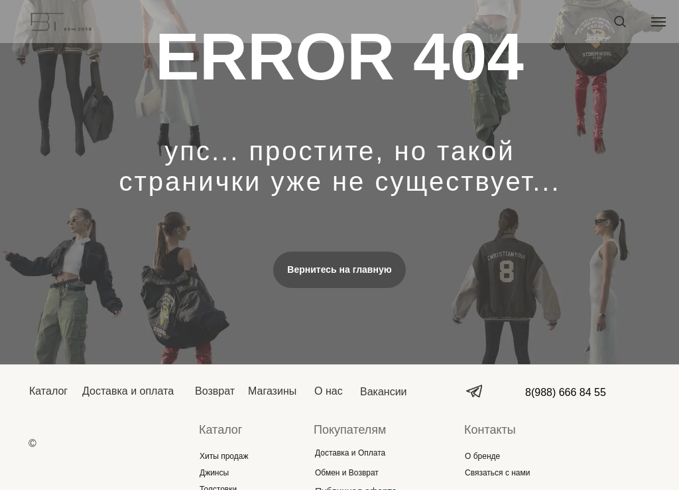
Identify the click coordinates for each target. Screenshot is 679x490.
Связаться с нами (497, 472)
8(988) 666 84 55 (565, 392)
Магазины (272, 391)
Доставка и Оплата (350, 453)
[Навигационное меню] (658, 21)
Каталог (48, 391)
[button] (619, 21)
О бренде (482, 456)
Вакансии (383, 391)
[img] (93, 444)
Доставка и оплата (128, 391)
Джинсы (214, 472)
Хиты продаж (224, 456)
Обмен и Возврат (347, 472)
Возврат (215, 391)
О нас (328, 391)
